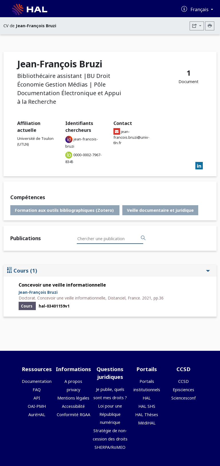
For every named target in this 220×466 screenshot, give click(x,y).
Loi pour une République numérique (110, 414)
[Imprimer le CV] (209, 25)
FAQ (37, 389)
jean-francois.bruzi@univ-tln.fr (131, 137)
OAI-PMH (37, 406)
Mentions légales (73, 398)
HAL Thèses (146, 414)
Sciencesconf (183, 398)
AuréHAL (36, 414)
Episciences (183, 389)
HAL (147, 398)
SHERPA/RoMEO (110, 447)
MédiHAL (147, 423)
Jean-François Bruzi (38, 292)
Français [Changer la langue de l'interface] (200, 9)
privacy (73, 389)
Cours (108, 270)
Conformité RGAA (73, 414)
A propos (73, 381)
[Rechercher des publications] (143, 238)
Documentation (37, 381)
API (37, 398)
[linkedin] (199, 166)
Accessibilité (73, 406)
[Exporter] (197, 25)
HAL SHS (146, 406)
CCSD (183, 381)
